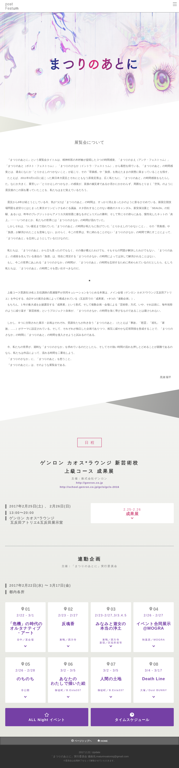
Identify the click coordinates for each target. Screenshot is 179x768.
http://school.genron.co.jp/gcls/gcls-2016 (89, 486)
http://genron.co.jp (89, 482)
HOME (103, 741)
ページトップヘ (81, 741)
